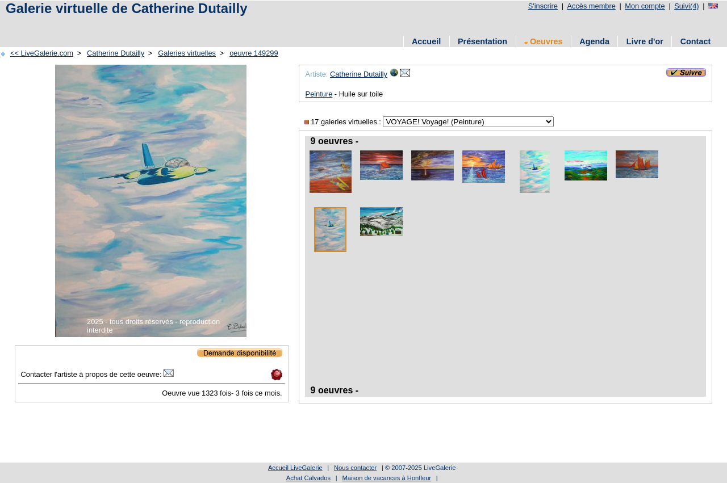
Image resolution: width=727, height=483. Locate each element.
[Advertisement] (209, 24)
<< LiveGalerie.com (41, 53)
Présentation (482, 41)
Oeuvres (543, 41)
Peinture (319, 94)
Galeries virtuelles (187, 53)
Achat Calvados (308, 477)
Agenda (594, 41)
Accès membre (591, 6)
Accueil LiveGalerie (295, 467)
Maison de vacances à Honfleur (386, 477)
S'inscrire (543, 6)
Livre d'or (644, 41)
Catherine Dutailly (115, 53)
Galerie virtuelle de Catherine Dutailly (126, 8)
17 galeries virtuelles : (343, 121)
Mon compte (645, 6)
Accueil (426, 41)
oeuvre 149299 (253, 53)
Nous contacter (355, 467)
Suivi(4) (686, 6)
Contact (695, 41)
